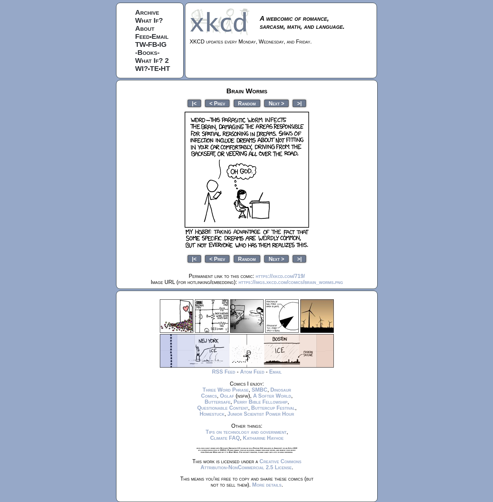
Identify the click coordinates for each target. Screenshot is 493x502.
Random (247, 103)
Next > (276, 103)
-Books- (147, 52)
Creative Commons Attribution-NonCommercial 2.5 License (250, 464)
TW (140, 44)
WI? (141, 68)
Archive (147, 12)
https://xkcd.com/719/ (280, 276)
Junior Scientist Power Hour (260, 414)
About (145, 28)
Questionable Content (222, 408)
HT (165, 68)
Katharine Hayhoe (263, 438)
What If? (149, 20)
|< (194, 103)
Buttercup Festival (273, 408)
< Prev (217, 103)
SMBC (259, 390)
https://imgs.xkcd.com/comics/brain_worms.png (290, 282)
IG (163, 44)
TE (154, 68)
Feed (142, 36)
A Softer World (272, 396)
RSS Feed (223, 372)
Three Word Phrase (225, 390)
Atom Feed (252, 372)
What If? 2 (152, 60)
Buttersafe (218, 402)
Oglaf (227, 396)
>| (299, 103)
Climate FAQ (225, 438)
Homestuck (212, 414)
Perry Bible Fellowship (260, 402)
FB (152, 44)
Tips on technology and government (246, 432)
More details (267, 485)
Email (160, 36)
